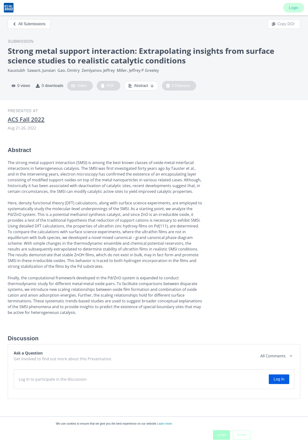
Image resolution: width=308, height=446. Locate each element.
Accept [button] (221, 435)
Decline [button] (242, 435)
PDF (107, 85)
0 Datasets (178, 85)
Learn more (164, 423)
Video (79, 85)
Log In (279, 379)
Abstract (141, 85)
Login (293, 8)
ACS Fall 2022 (26, 119)
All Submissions (29, 24)
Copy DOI (283, 24)
